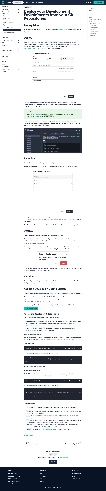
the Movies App (59, 305)
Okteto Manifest (37, 114)
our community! (64, 457)
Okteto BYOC (5, 48)
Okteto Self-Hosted (7, 50)
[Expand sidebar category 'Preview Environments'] (19, 40)
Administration (6, 45)
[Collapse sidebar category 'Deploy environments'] (19, 25)
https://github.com (31, 326)
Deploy (90, 10)
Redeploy (91, 12)
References (5, 59)
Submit (53, 462)
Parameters (92, 35)
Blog (33, 2)
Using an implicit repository (94, 28)
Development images (8, 22)
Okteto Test (5, 37)
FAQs (3, 64)
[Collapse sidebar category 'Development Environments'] (19, 12)
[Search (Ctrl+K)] (18, 2)
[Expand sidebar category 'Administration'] (19, 45)
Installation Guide (12, 473)
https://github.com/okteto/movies (33, 48)
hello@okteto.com (76, 473)
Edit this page (28, 435)
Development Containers (6, 18)
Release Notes (11, 484)
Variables (90, 17)
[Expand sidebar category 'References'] (19, 59)
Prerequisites (91, 8)
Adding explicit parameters (94, 32)
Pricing (41, 484)
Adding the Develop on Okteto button (95, 24)
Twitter (73, 476)
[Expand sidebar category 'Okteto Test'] (19, 37)
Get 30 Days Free (76, 478)
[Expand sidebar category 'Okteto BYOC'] (19, 48)
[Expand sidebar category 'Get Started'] (19, 6)
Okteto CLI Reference (14, 481)
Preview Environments (7, 40)
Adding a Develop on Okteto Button (95, 20)
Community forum (10, 69)
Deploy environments (8, 25)
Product (28, 2)
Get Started (98, 2)
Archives (4, 71)
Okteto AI (4, 43)
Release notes (5, 66)
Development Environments (5, 12)
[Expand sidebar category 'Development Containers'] (19, 19)
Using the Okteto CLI (8, 16)
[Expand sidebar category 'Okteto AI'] (19, 43)
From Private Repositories (10, 32)
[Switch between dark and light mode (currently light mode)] (91, 2)
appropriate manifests (63, 29)
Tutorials (4, 61)
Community (39, 2)
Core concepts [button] (5, 9)
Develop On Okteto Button (11, 35)
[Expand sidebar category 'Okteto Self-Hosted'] (19, 51)
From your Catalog (9, 27)
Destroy (90, 15)
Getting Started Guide (14, 476)
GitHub (42, 478)
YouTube (42, 481)
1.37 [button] (86, 2)
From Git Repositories (9, 30)
